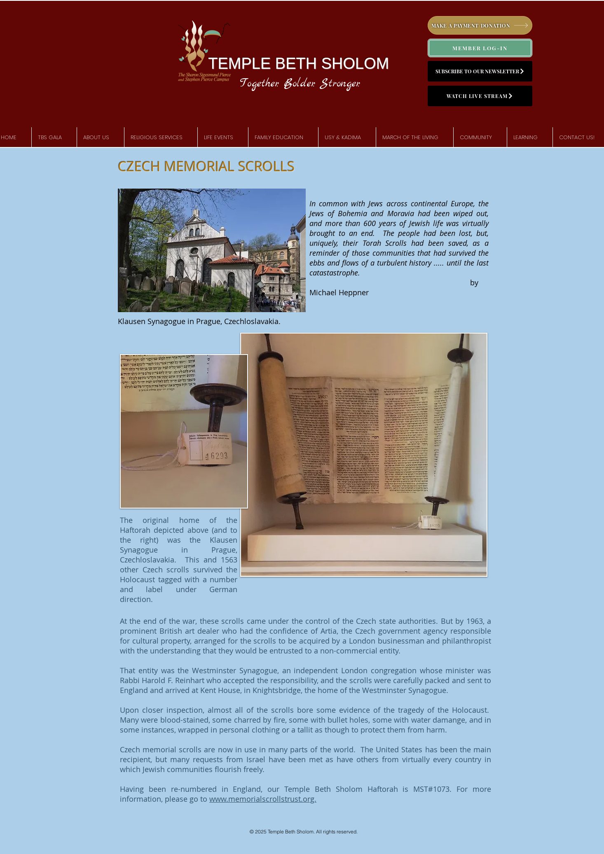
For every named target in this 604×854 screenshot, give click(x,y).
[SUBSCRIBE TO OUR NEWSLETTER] (480, 71)
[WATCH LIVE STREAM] (480, 96)
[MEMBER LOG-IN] (480, 48)
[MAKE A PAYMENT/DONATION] (480, 25)
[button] (100, 137)
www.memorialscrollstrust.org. (262, 799)
